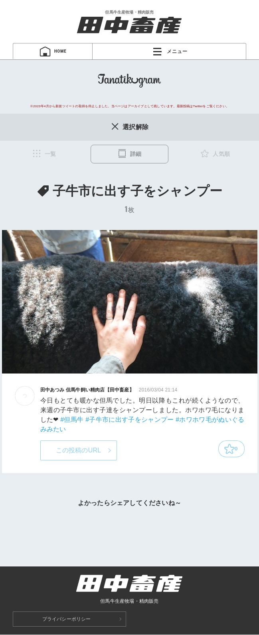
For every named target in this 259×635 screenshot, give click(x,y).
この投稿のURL (78, 450)
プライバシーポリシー (66, 619)
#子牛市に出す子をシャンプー (129, 420)
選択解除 (129, 126)
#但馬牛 (71, 420)
